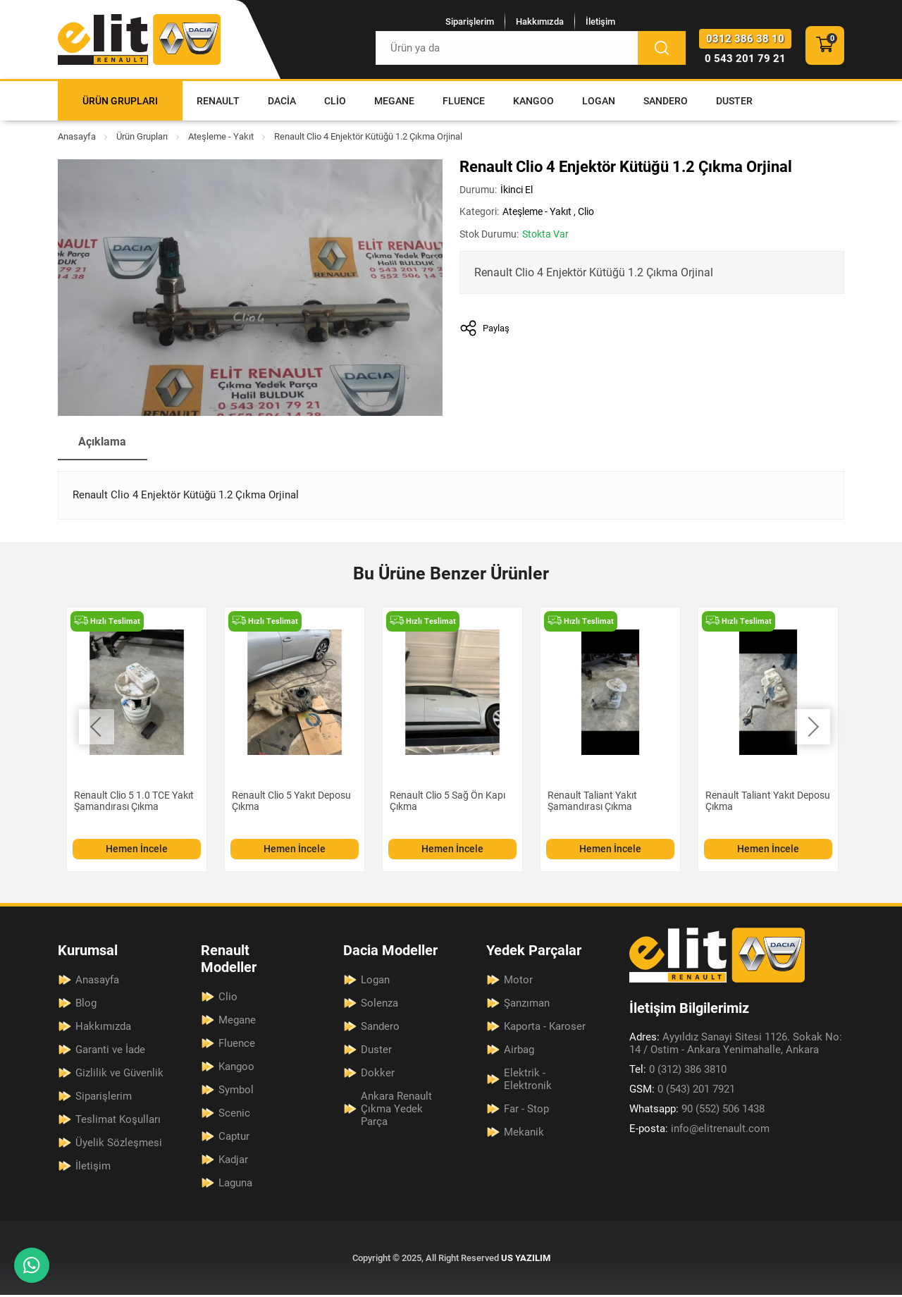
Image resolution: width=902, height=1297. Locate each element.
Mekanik (524, 1134)
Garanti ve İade (110, 1051)
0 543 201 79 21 (745, 60)
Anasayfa (77, 138)
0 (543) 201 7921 (682, 1091)
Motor (518, 982)
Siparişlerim (466, 22)
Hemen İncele (137, 850)
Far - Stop (526, 1111)
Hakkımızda (536, 22)
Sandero (665, 103)
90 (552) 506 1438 (697, 1111)
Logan (598, 103)
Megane (394, 103)
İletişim (597, 22)
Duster (734, 103)
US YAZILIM (525, 1260)
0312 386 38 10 (745, 40)
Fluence (464, 103)
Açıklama (103, 443)
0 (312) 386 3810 (678, 1071)
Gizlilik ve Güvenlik (119, 1075)
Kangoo (533, 103)
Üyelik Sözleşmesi (118, 1144)
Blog (86, 1005)
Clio (335, 103)
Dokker (378, 1075)
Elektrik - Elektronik (528, 1081)
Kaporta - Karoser (545, 1028)
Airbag (519, 1051)
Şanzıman (527, 1005)
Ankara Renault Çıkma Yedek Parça (396, 1111)
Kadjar (233, 1161)
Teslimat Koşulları (118, 1121)
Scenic (234, 1115)
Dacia (282, 103)
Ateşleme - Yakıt (221, 138)
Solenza (379, 1005)
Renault (218, 103)
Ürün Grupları (120, 103)
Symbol (236, 1092)
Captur (233, 1138)
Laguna (235, 1185)
